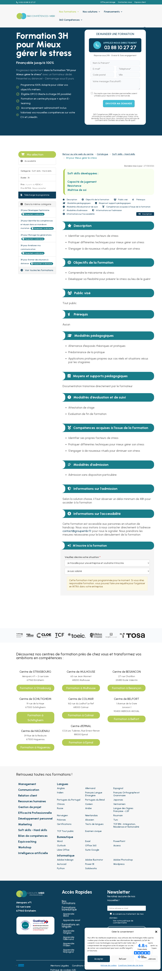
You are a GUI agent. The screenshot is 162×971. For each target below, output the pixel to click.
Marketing (25, 824)
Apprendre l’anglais (68, 932)
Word (60, 841)
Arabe (88, 808)
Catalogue (102, 154)
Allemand (90, 788)
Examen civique (93, 831)
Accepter (98, 959)
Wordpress (119, 864)
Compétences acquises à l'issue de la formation (126, 207)
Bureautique (65, 837)
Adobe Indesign (65, 859)
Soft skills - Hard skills (123, 154)
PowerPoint (119, 841)
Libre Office (63, 849)
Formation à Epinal (81, 742)
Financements (112, 12)
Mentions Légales (59, 966)
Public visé (121, 199)
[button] (156, 931)
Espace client (140, 2)
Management (27, 784)
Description (70, 199)
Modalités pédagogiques (77, 203)
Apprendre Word (68, 915)
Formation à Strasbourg (35, 688)
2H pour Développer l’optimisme (35, 210)
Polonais (61, 819)
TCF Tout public (65, 831)
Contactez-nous (125, 2)
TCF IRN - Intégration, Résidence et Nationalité (126, 825)
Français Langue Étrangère (93, 794)
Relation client (27, 795)
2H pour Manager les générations (36, 235)
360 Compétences (69, 20)
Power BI (89, 864)
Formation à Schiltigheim (35, 718)
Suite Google (92, 849)
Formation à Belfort (126, 719)
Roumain (118, 815)
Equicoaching (27, 841)
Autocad (61, 864)
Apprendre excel (71, 920)
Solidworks (91, 868)
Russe (60, 808)
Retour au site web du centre (78, 154)
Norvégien (62, 815)
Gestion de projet (29, 807)
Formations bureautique (69, 909)
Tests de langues (94, 824)
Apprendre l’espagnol (68, 951)
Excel (87, 841)
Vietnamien (119, 804)
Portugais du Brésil (95, 799)
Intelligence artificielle (33, 853)
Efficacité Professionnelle (35, 812)
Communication (28, 789)
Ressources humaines (32, 801)
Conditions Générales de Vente (130, 965)
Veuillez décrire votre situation (82, 557)
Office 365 (90, 845)
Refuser (122, 959)
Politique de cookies (109, 965)
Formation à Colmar (81, 715)
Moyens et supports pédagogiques (113, 203)
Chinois (61, 804)
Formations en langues (70, 926)
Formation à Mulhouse (80, 688)
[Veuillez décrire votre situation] (107, 571)
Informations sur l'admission (107, 210)
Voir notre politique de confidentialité (123, 922)
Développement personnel (35, 818)
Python (61, 868)
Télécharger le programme (35, 195)
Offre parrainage (107, 2)
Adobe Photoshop (123, 859)
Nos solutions (90, 12)
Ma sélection (32, 154)
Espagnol (118, 788)
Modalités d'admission (75, 210)
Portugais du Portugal (68, 799)
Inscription (145, 214)
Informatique (65, 855)
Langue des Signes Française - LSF (123, 809)
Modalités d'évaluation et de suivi (80, 207)
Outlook (61, 845)
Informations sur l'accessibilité (79, 214)
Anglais (61, 788)
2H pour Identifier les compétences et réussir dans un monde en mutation (37, 224)
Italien (60, 792)
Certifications (64, 824)
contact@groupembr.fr (77, 531)
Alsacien (89, 819)
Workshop (24, 847)
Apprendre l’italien (68, 945)
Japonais (118, 799)
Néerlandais (91, 815)
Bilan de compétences (33, 836)
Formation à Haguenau (35, 747)
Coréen (89, 804)
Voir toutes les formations (37, 270)
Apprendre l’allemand (68, 938)
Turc (115, 819)
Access (117, 845)
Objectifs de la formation (95, 199)
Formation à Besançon (126, 688)
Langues (62, 784)
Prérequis (138, 199)
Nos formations (67, 12)
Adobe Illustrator (94, 859)
